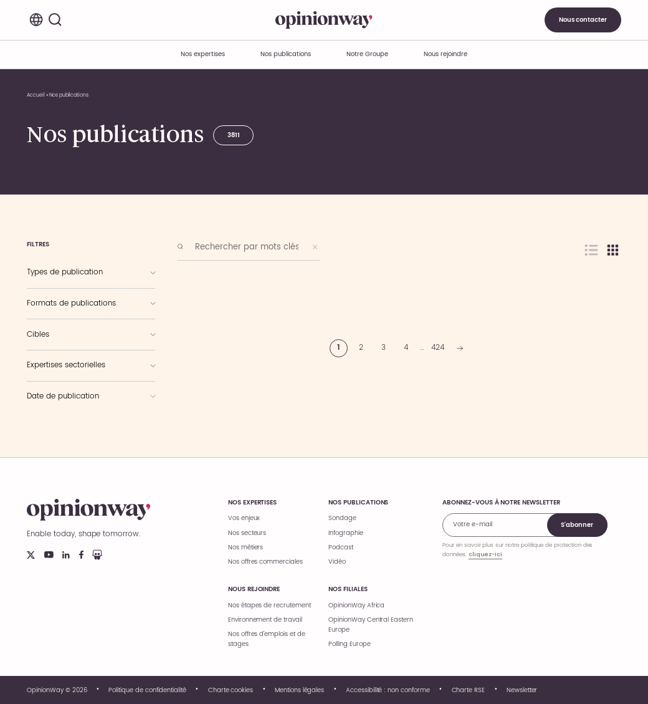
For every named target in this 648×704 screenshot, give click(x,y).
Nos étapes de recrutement (269, 605)
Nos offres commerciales (265, 562)
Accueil (36, 95)
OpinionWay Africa (356, 605)
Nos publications (285, 54)
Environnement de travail (265, 620)
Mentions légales (299, 690)
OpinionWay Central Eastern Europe (370, 625)
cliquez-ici (485, 554)
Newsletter (522, 690)
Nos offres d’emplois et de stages (266, 639)
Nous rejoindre (254, 589)
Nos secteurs (247, 533)
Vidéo (337, 562)
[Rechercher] (55, 20)
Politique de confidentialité (147, 690)
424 (437, 348)
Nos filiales (347, 589)
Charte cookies (230, 690)
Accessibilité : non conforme (388, 690)
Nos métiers (245, 547)
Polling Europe (349, 644)
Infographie (345, 533)
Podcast (340, 547)
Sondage (342, 518)
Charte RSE (468, 690)
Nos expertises (252, 502)
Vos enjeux (244, 518)
